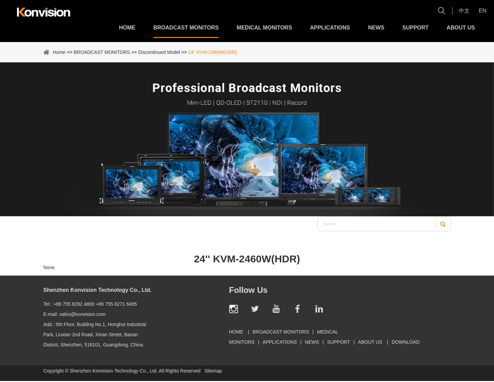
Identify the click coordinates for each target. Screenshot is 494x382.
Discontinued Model (159, 52)
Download (405, 342)
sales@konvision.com (82, 314)
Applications (330, 28)
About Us (460, 28)
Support (415, 28)
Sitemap (213, 371)
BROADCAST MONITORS (186, 28)
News (376, 28)
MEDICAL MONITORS (264, 28)
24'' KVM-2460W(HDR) (212, 52)
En (482, 11)
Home (127, 28)
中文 (464, 11)
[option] (247, 139)
